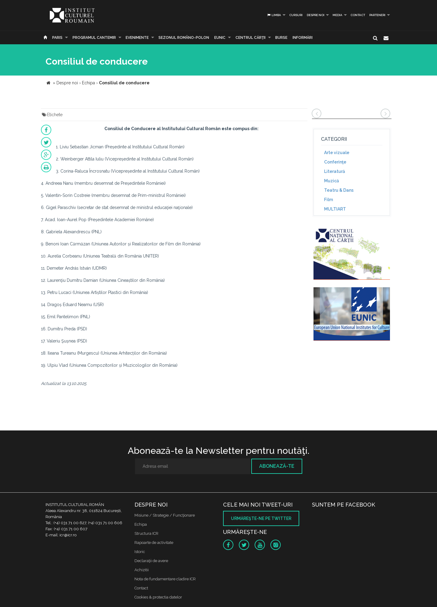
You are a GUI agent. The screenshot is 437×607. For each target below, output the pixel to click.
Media (337, 15)
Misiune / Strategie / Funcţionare (164, 515)
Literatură (334, 171)
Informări (303, 37)
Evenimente (137, 37)
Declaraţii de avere (151, 560)
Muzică (331, 180)
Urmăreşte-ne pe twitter (261, 518)
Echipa (140, 524)
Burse (281, 37)
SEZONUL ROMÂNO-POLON (183, 37)
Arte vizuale (336, 152)
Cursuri (296, 15)
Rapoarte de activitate (153, 542)
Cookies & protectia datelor (158, 597)
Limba (274, 15)
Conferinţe (335, 162)
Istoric (139, 551)
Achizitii (141, 570)
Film (328, 199)
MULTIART (335, 209)
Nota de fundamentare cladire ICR (165, 579)
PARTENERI (377, 15)
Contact (358, 15)
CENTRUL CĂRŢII (250, 37)
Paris (57, 37)
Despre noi (315, 15)
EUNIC (219, 37)
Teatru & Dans (339, 190)
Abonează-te (276, 466)
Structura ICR (146, 533)
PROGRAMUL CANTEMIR (94, 37)
